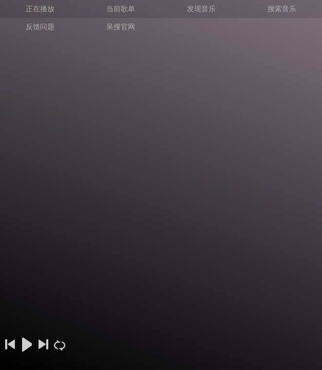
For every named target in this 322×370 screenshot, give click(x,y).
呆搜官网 (120, 27)
